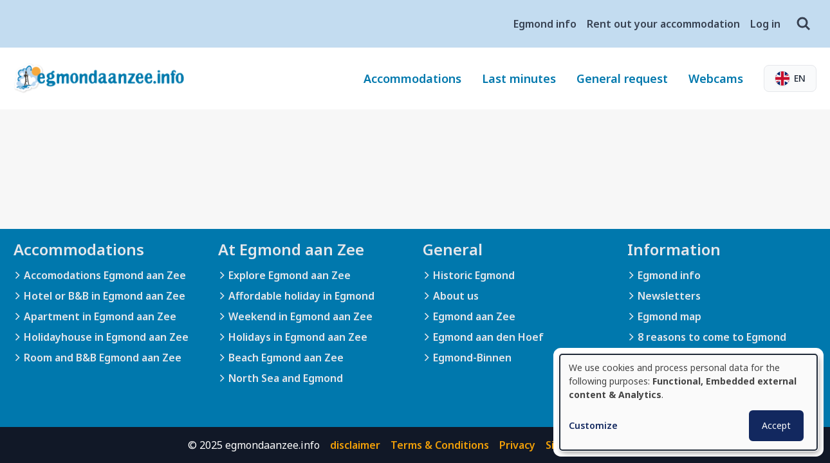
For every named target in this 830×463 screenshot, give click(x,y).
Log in (765, 24)
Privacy (517, 445)
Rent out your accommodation (663, 24)
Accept (776, 425)
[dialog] (688, 402)
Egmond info (544, 24)
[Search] (803, 23)
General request (622, 78)
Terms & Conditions (440, 445)
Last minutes (519, 78)
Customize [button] (593, 425)
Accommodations (412, 78)
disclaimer (355, 445)
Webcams (715, 78)
